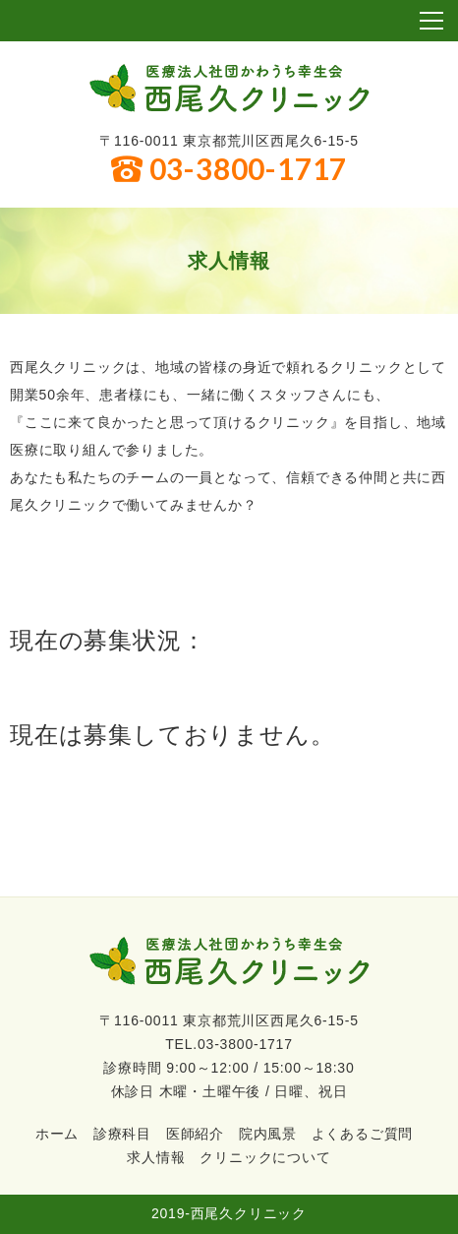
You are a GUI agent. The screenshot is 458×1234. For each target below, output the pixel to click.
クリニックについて (265, 1157)
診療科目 (122, 1133)
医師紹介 (195, 1133)
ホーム (57, 1133)
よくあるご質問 (363, 1133)
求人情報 (156, 1157)
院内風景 (268, 1133)
